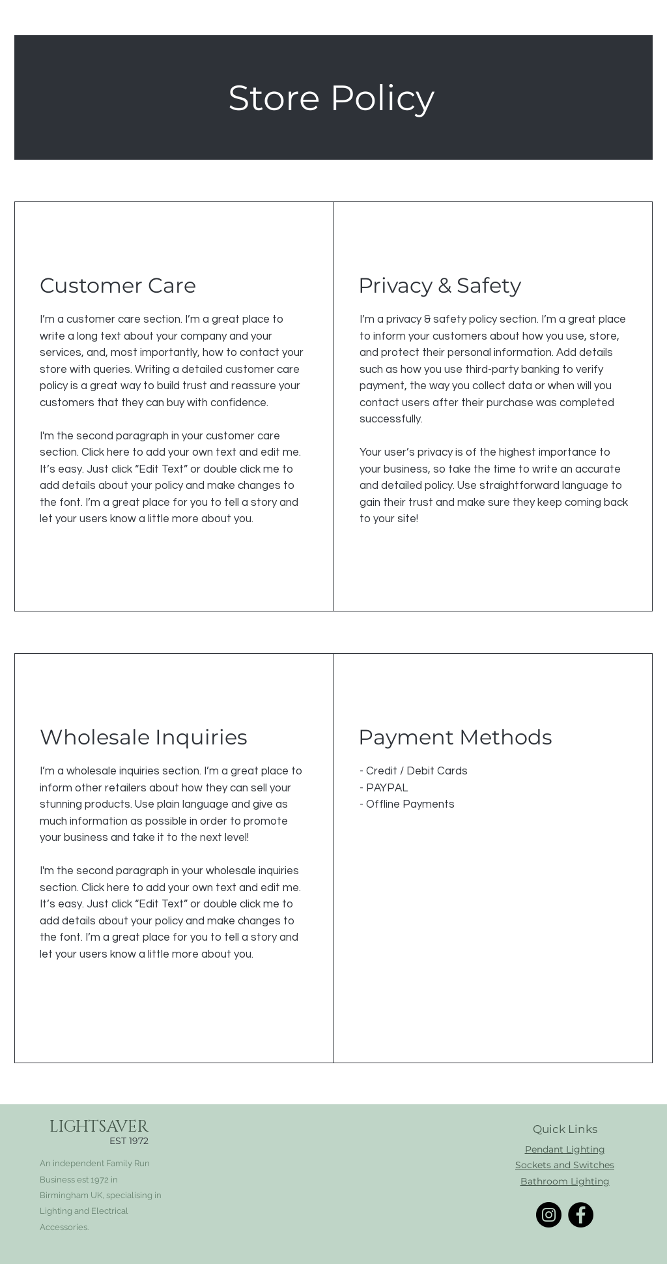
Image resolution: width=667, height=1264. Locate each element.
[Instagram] (548, 1214)
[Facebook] (580, 1214)
